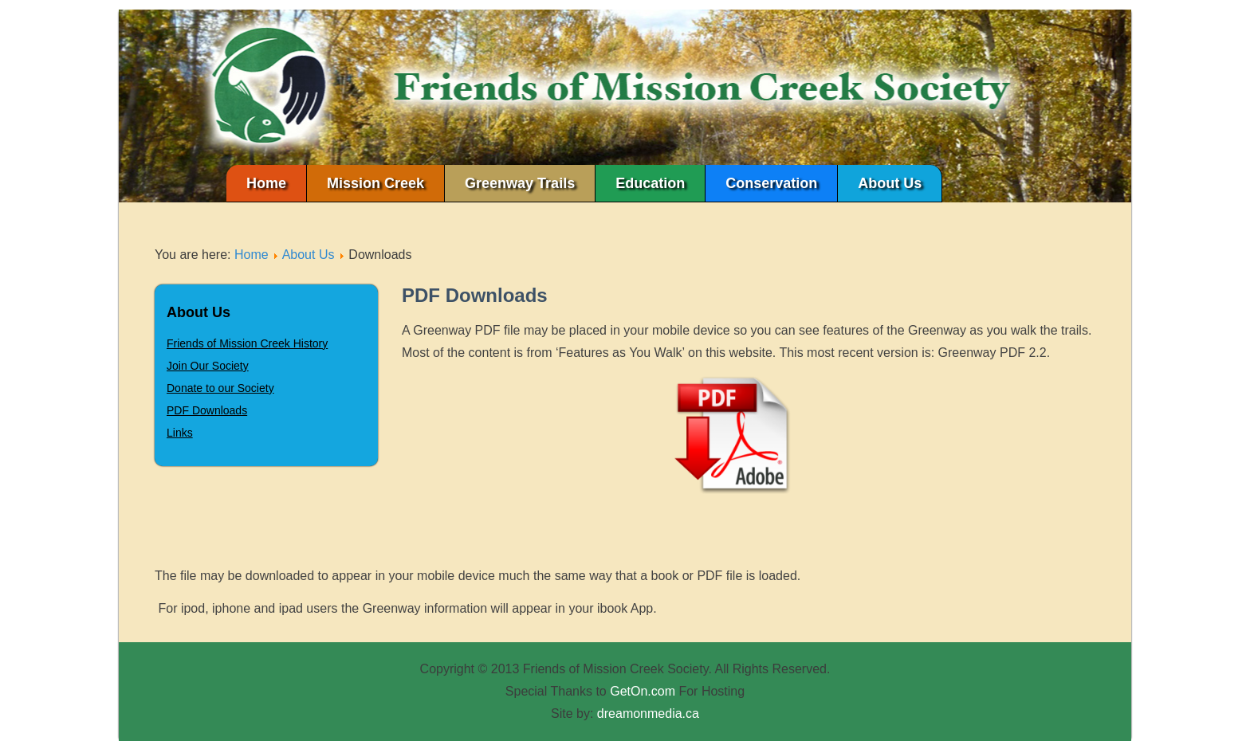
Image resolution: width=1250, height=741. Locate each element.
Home (266, 183)
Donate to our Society (220, 388)
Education (650, 183)
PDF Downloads (207, 410)
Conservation (771, 183)
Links (180, 432)
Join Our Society (208, 365)
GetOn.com (642, 691)
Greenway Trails (520, 183)
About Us (890, 183)
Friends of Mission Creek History (247, 343)
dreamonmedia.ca (648, 713)
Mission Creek (375, 183)
